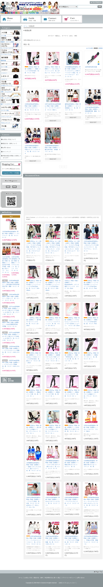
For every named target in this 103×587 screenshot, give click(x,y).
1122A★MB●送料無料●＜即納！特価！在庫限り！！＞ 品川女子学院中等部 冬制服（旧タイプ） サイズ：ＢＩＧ (6, 264)
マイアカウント (96, 2)
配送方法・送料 (38, 577)
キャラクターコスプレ (7, 48)
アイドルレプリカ (6, 54)
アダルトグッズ (5, 123)
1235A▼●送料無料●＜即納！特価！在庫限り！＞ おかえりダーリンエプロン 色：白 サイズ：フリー (53, 501)
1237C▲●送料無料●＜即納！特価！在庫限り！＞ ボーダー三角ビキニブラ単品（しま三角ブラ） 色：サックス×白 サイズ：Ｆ (11, 336)
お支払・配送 (31, 19)
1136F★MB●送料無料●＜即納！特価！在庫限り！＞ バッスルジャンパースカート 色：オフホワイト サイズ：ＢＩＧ (33, 540)
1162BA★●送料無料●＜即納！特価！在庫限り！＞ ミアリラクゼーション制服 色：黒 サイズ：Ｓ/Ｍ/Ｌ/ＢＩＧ (52, 540)
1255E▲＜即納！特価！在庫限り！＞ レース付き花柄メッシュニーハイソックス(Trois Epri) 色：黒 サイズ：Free (91, 284)
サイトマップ (7, 151)
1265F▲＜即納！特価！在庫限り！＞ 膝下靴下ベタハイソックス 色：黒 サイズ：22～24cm (33, 321)
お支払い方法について (9, 139)
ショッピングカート (72, 19)
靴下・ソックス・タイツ (8, 104)
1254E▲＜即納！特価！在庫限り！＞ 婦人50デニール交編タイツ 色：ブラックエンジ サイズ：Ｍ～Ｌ (33, 429)
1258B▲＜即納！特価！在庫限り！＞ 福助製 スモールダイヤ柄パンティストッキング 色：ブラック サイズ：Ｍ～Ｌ (53, 357)
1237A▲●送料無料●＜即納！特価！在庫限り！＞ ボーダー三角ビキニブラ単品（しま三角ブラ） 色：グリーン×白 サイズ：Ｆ (11, 310)
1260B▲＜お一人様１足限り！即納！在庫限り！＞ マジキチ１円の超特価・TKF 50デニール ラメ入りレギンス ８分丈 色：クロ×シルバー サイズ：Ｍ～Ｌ (72, 247)
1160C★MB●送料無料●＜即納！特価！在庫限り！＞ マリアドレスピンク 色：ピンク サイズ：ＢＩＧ (72, 501)
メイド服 (3, 35)
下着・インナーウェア (7, 98)
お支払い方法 (28, 577)
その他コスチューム (6, 85)
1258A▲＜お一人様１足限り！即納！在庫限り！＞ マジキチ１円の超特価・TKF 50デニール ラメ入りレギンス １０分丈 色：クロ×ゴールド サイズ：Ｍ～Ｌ (33, 247)
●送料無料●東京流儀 (91, 67)
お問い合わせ (52, 19)
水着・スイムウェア (6, 91)
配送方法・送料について (10, 143)
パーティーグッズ (6, 116)
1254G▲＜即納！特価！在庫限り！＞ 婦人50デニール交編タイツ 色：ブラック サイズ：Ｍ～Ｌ (91, 394)
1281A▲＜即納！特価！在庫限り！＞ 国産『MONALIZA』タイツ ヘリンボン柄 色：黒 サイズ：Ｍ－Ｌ (72, 357)
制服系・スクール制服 (7, 42)
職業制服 (3, 60)
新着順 (101, 48)
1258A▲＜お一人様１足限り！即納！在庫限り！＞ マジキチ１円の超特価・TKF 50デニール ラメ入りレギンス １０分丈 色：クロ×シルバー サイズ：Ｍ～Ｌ (52, 247)
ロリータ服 (4, 67)
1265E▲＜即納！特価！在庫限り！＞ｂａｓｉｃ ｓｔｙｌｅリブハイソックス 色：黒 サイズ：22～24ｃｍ (52, 321)
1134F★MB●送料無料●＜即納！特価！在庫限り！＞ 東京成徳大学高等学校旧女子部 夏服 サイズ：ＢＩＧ (10, 284)
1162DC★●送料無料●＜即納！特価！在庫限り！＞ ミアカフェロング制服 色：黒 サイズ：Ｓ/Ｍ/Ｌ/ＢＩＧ (72, 540)
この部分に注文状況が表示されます (54, 193)
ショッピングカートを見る (11, 173)
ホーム (10, 19)
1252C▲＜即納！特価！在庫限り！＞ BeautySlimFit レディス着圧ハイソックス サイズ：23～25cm (72, 284)
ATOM (11, 381)
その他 (3, 129)
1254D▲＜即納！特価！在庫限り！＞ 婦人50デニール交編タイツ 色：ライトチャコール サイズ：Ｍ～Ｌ (52, 429)
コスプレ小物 (4, 110)
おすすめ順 (89, 48)
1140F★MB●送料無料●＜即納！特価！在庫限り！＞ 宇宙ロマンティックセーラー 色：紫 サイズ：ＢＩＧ (32, 149)
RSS (9, 379)
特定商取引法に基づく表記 (52, 577)
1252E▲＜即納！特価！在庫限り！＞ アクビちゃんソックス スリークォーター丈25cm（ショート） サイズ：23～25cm (72, 321)
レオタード (4, 79)
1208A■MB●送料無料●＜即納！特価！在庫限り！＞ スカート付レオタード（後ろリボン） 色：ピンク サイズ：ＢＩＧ (52, 464)
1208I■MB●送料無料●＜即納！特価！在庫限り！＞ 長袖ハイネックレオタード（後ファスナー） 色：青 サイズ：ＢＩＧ (33, 466)
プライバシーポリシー (68, 577)
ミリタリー (4, 73)
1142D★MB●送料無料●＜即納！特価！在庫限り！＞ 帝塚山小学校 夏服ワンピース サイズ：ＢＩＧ (91, 540)
